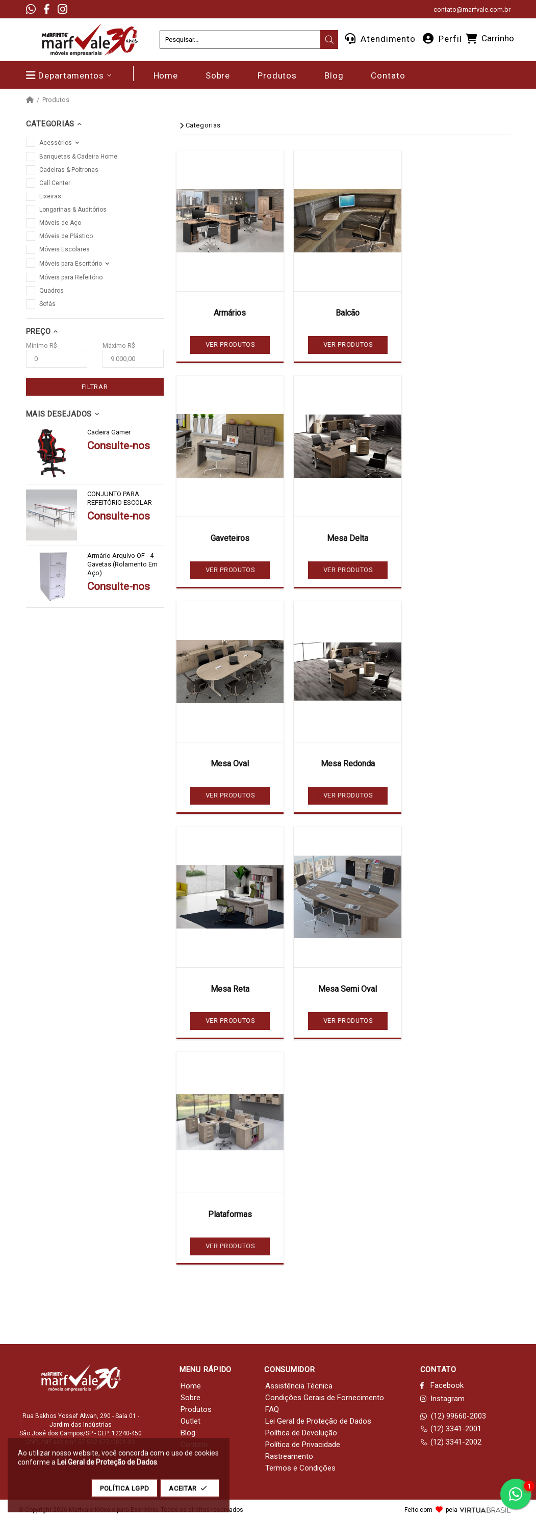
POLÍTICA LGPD (124, 1493)
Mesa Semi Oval (347, 989)
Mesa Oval (230, 763)
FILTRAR (95, 387)
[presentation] (329, 40)
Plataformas (230, 1214)
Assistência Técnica (299, 1385)
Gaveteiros (230, 538)
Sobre (190, 1397)
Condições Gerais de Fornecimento (324, 1397)
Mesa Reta (230, 989)
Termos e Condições (300, 1468)
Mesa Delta (347, 538)
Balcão (348, 313)
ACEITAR (190, 1493)
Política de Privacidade (302, 1444)
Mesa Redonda (348, 763)
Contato (194, 1444)
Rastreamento (289, 1456)
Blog (188, 1432)
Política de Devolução (301, 1432)
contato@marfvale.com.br (472, 9)
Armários (230, 313)
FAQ (272, 1409)
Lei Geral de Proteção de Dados (318, 1421)
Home (191, 1385)
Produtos (55, 100)
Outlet (190, 1421)
